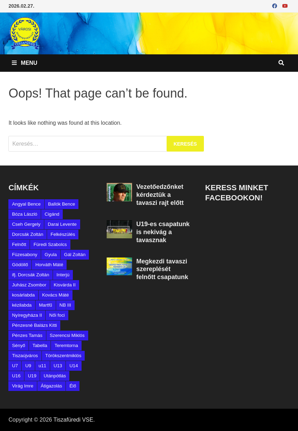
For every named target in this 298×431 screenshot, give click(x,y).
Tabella (39, 345)
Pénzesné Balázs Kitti (34, 325)
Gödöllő (20, 264)
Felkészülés (63, 234)
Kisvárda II (65, 284)
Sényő (18, 345)
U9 (28, 365)
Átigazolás (51, 385)
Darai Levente (62, 224)
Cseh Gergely (26, 224)
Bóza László (24, 214)
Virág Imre (22, 385)
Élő (72, 385)
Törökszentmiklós (63, 355)
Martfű (45, 305)
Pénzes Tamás (27, 335)
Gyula (51, 254)
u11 (42, 365)
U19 (32, 375)
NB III (65, 305)
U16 (16, 375)
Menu (24, 63)
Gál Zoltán (75, 254)
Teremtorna (66, 345)
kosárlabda (23, 295)
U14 (73, 365)
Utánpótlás (55, 375)
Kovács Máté (55, 295)
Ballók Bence (61, 204)
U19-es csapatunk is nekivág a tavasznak (163, 232)
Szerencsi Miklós (67, 335)
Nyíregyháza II (27, 315)
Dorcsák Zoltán (27, 234)
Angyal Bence (26, 204)
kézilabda (21, 305)
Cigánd (52, 214)
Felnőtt (19, 244)
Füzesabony (24, 254)
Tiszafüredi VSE (73, 420)
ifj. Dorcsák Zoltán (30, 274)
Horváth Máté (49, 264)
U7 (15, 365)
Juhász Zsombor (29, 284)
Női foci (56, 315)
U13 (58, 365)
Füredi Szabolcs (50, 244)
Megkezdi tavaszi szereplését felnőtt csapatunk (162, 269)
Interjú (62, 274)
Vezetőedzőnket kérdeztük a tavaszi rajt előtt (160, 194)
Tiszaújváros (25, 355)
